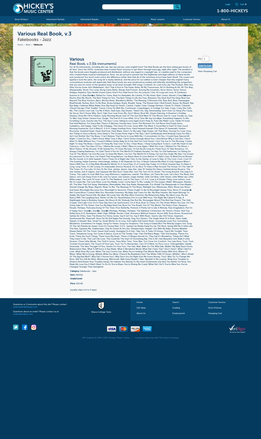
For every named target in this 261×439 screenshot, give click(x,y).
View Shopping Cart (207, 71)
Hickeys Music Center (33, 8)
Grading (176, 308)
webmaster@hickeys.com (25, 307)
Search (175, 302)
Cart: (243, 4)
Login (227, 4)
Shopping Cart (215, 313)
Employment (178, 313)
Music (28, 45)
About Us (141, 313)
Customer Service (216, 302)
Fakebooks (38, 45)
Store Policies (214, 308)
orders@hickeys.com (23, 314)
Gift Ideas (141, 308)
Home (20, 45)
